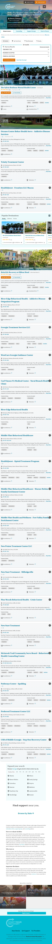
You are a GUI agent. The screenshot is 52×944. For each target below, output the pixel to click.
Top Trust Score (17, 41)
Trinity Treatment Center (12, 162)
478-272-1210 (6, 389)
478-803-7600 (6, 306)
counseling (27, 829)
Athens (31, 776)
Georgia (14, 769)
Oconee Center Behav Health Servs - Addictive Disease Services (25, 132)
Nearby (39, 41)
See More (47, 102)
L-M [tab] (26, 772)
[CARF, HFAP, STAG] (11, 757)
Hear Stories (30, 2)
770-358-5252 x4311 (7, 663)
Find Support (41, 2)
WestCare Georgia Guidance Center (17, 355)
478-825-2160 (6, 525)
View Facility (17, 92)
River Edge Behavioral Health (14, 409)
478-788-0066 (6, 334)
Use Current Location (15, 20)
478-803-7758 (6, 414)
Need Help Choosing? (21, 60)
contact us (34, 874)
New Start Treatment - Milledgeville (17, 572)
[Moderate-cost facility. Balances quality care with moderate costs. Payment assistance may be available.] (3, 627)
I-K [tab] (23, 772)
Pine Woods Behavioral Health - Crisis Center (21, 599)
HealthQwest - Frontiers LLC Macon (17, 188)
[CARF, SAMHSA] (11, 564)
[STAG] (11, 675)
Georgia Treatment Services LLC (15, 327)
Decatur (31, 795)
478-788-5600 (6, 167)
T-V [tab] (36, 772)
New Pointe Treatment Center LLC (16, 546)
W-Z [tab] (39, 772)
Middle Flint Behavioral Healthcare (17, 435)
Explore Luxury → (26, 913)
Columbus (12, 783)
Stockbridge (13, 795)
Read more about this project (34, 936)
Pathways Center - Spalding (13, 684)
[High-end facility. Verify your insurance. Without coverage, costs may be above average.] (3, 574)
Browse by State (25, 813)
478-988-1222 (6, 497)
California (9, 218)
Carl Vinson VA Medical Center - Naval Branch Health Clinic (25, 382)
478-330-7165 (6, 194)
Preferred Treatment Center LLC (15, 711)
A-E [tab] (17, 772)
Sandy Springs (33, 779)
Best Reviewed (29, 41)
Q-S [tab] (33, 772)
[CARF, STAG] (11, 645)
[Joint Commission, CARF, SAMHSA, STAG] (11, 347)
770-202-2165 (7, 92)
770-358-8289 (6, 605)
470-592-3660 (6, 360)
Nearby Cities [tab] (11, 772)
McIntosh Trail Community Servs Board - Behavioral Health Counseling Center (25, 654)
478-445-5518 (6, 141)
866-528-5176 (7, 277)
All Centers (5, 41)
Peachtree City (13, 791)
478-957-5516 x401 (7, 440)
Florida (15, 218)
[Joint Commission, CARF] (11, 401)
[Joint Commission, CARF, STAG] (11, 453)
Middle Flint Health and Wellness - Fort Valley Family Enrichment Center (25, 519)
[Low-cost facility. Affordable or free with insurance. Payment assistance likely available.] (2, 136)
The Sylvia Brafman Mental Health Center (18, 87)
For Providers (35, 931)
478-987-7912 (6, 551)
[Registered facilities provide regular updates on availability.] (37, 108)
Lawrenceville (33, 791)
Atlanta (11, 776)
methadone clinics (10, 829)
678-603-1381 (6, 632)
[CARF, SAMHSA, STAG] (11, 179)
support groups (18, 829)
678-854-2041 (6, 690)
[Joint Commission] (11, 106)
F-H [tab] (20, 772)
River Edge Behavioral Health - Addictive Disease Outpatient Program (23, 300)
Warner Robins (13, 779)
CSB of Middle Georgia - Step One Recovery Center (24, 740)
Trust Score (21, 844)
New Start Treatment (10, 625)
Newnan (11, 787)
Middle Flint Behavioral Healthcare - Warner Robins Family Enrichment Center (24, 490)
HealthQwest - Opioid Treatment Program (20, 461)
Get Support (26, 931)
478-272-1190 (6, 745)
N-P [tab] (29, 772)
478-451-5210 (6, 579)
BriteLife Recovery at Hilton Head (34, 235)
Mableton (32, 787)
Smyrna (31, 783)
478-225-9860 (6, 468)
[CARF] (11, 154)
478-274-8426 (6, 716)
